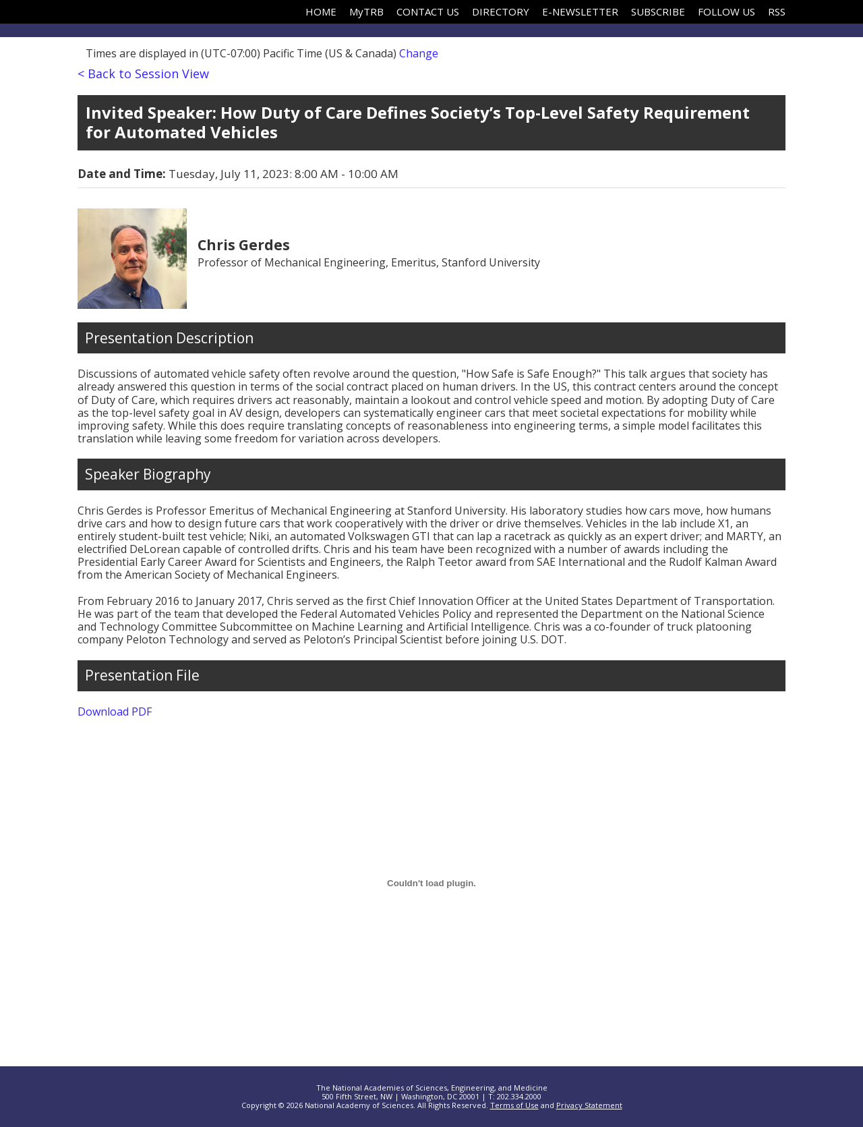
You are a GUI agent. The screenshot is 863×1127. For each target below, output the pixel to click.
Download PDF (115, 711)
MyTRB (366, 11)
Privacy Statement (589, 1105)
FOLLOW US (726, 11)
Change (418, 53)
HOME (320, 11)
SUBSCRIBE (658, 11)
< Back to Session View (143, 73)
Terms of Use (514, 1105)
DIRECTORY (500, 11)
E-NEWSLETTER (580, 11)
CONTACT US (427, 11)
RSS (776, 11)
